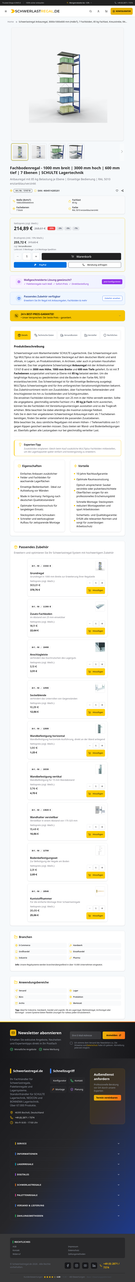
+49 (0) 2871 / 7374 (125, 3)
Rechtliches (112, 335)
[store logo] (35, 11)
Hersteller (92, 335)
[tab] (67, 315)
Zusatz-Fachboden (41, 614)
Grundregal (37, 573)
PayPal (42, 264)
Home (11, 21)
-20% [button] (51, 228)
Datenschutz (92, 1045)
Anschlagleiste (39, 654)
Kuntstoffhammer (41, 898)
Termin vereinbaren (107, 1097)
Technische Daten (46, 335)
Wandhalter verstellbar (44, 817)
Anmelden (113, 1035)
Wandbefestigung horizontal (47, 736)
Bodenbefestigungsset (44, 858)
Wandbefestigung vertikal (46, 776)
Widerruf (16, 1254)
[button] (19, 151)
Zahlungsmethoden (76, 1254)
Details (24, 335)
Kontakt (16, 1250)
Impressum (73, 1246)
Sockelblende (38, 695)
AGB (14, 1246)
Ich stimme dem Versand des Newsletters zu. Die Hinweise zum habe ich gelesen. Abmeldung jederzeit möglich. (99, 1045)
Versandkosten (71, 335)
